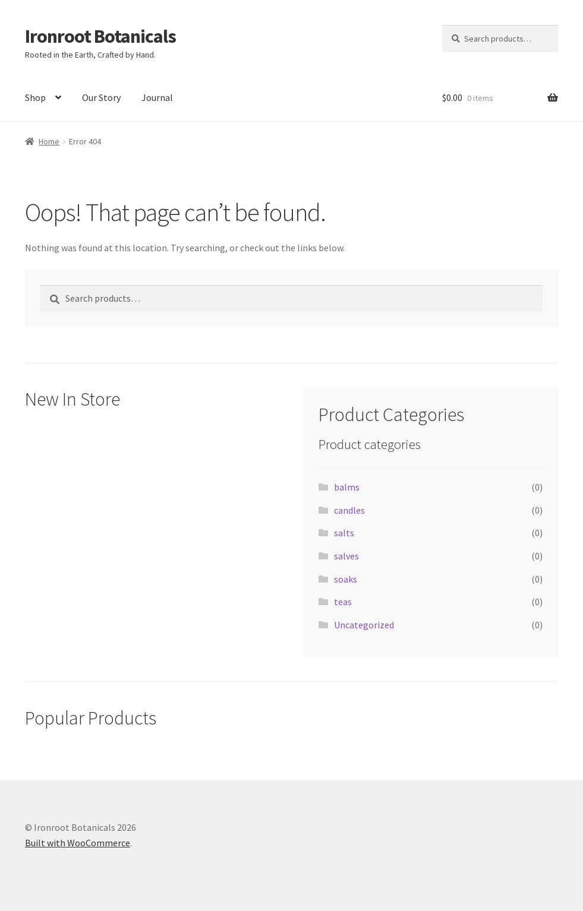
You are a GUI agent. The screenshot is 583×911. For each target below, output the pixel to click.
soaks (345, 579)
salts (344, 533)
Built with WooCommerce (77, 843)
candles (349, 510)
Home (49, 141)
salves (346, 556)
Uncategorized (364, 625)
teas (343, 602)
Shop (35, 97)
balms (347, 487)
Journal (157, 97)
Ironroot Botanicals (100, 36)
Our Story (101, 97)
